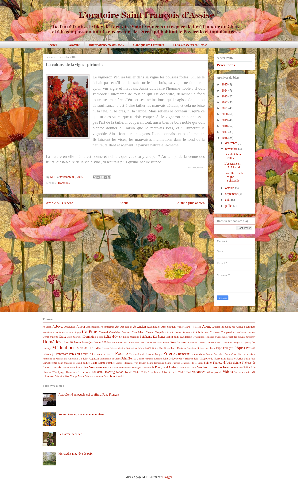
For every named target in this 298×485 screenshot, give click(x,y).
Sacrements (244, 354)
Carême (89, 331)
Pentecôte (62, 353)
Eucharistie (186, 336)
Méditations (63, 347)
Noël (148, 348)
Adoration (69, 326)
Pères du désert (78, 353)
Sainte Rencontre (155, 363)
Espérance (159, 336)
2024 (225, 90)
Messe (113, 348)
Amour (81, 326)
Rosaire (209, 354)
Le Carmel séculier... (71, 434)
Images (87, 342)
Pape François (224, 348)
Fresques (232, 336)
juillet (229, 205)
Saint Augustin (90, 358)
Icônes (77, 342)
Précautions (226, 65)
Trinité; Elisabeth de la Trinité (169, 372)
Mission (121, 348)
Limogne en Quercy (241, 342)
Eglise (100, 337)
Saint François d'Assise (150, 358)
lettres (211, 342)
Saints (57, 367)
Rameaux (183, 353)
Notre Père (157, 348)
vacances (198, 372)
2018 (225, 126)
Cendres (126, 332)
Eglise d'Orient (113, 336)
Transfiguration (114, 372)
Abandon (47, 326)
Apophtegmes (107, 326)
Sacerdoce (219, 354)
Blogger (167, 477)
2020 (225, 114)
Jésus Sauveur (178, 342)
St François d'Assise (163, 367)
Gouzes (241, 337)
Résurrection (198, 353)
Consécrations (50, 336)
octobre (230, 188)
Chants (149, 332)
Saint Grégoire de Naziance (177, 358)
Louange (47, 348)
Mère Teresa (102, 348)
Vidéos (228, 372)
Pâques (240, 348)
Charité (169, 332)
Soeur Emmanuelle (121, 367)
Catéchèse (114, 332)
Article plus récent (59, 203)
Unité (188, 372)
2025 (225, 84)
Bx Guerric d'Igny (71, 332)
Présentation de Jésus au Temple (145, 354)
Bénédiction (48, 332)
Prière (169, 353)
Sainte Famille (106, 362)
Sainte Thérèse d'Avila (218, 362)
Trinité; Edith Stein (143, 372)
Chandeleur (138, 332)
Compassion (227, 332)
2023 (225, 96)
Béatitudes (249, 326)
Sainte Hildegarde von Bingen (131, 363)
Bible (58, 332)
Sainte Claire (90, 362)
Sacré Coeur (231, 354)
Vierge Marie (77, 376)
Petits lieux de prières (101, 353)
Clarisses (215, 332)
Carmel (103, 332)
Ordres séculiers (206, 348)
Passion (250, 348)
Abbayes (57, 326)
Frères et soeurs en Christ (190, 45)
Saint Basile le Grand (110, 358)
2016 (225, 137)
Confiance (241, 332)
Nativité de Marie (135, 348)
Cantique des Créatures (148, 45)
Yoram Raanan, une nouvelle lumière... (82, 414)
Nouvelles (169, 348)
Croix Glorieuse (74, 337)
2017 (225, 131)
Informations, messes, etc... (106, 45)
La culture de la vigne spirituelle (233, 176)
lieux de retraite (223, 342)
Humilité (68, 342)
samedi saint (69, 367)
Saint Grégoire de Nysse (206, 358)
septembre (232, 193)
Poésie (121, 353)
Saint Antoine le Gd (72, 358)
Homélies (64, 183)
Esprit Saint (172, 336)
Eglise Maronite (131, 337)
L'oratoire (73, 45)
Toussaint (97, 372)
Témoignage (58, 372)
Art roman (126, 326)
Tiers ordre (84, 372)
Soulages (136, 367)
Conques (251, 332)
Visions (89, 376)
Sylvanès (238, 367)
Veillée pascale (214, 372)
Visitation (99, 376)
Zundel (120, 376)
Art (117, 326)
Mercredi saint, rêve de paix (75, 453)
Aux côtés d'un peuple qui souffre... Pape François (89, 394)
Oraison (181, 348)
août (228, 199)
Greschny (250, 337)
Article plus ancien (191, 203)
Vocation (109, 376)
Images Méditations (104, 342)
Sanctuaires (82, 367)
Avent (206, 326)
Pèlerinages (49, 353)
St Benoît (146, 367)
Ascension (139, 326)
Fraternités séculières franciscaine (210, 337)
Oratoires (191, 348)
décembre (231, 143)
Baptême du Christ (232, 326)
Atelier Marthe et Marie (189, 326)
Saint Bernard (129, 358)
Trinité (128, 372)
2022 (225, 102)
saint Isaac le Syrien (232, 358)
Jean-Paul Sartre (161, 342)
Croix (62, 336)
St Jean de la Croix (186, 367)
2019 (225, 120)
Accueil (52, 45)
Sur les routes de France (215, 367)
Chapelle (159, 332)
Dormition (89, 336)
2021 (225, 108)
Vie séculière (62, 376)
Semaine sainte (100, 367)
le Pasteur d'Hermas (197, 342)
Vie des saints (242, 372)
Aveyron (216, 326)
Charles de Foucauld (184, 332)
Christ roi (202, 332)
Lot (253, 342)
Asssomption (168, 326)
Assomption (153, 326)
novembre (231, 148)
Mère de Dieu (85, 348)
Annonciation (93, 326)
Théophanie (71, 372)
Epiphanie (146, 336)
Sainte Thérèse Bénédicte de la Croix (184, 363)
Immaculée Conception (127, 342)
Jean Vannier (145, 342)
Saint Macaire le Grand (70, 363)
